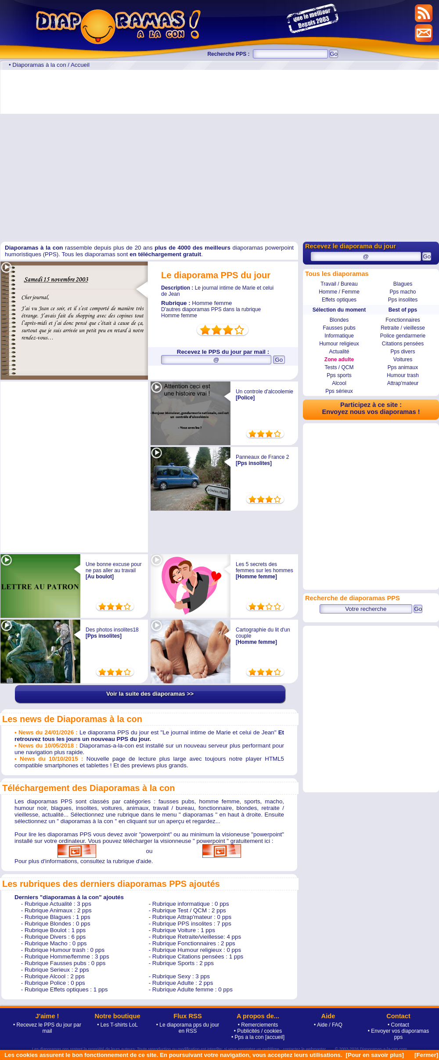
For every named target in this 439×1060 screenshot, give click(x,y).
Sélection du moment (339, 310)
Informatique (339, 336)
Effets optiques (339, 300)
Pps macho (402, 292)
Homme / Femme (339, 292)
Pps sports (339, 375)
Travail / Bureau (338, 284)
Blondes (339, 320)
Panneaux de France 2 (262, 457)
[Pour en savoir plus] (374, 1055)
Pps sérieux (339, 391)
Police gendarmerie (402, 336)
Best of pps (403, 310)
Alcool (339, 383)
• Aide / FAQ (328, 1025)
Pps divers (402, 351)
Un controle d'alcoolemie (264, 391)
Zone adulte (339, 359)
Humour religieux (339, 344)
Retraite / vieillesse (403, 328)
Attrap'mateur (403, 383)
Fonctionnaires (402, 320)
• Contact (398, 1025)
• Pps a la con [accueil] (257, 1037)
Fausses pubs (339, 328)
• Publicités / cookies (258, 1031)
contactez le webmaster (304, 1049)
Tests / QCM (338, 367)
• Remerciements (258, 1025)
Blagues (402, 284)
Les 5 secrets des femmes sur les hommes (264, 567)
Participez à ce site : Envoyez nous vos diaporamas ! (371, 408)
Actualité (339, 351)
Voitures (402, 359)
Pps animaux (403, 367)
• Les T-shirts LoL (117, 1025)
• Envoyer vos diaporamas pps (398, 1034)
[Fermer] (426, 1055)
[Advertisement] (82, 154)
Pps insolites (402, 300)
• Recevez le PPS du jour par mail (47, 1028)
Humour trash (403, 375)
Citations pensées (403, 344)
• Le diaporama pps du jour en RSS (188, 1028)
